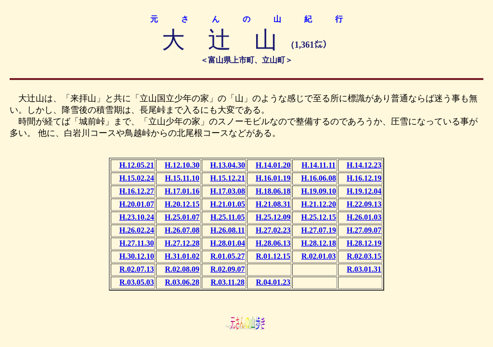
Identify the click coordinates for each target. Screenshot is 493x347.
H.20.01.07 (136, 204)
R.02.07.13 (136, 269)
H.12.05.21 (136, 165)
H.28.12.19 (364, 243)
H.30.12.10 (136, 256)
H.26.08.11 (227, 230)
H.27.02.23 (273, 230)
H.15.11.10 (182, 178)
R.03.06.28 (182, 282)
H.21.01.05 (227, 204)
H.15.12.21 (227, 178)
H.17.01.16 (182, 191)
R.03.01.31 (364, 269)
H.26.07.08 (182, 230)
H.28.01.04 (227, 243)
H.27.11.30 (136, 243)
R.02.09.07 (227, 269)
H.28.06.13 (273, 243)
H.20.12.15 (182, 204)
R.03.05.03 (136, 282)
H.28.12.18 (318, 243)
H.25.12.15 (318, 217)
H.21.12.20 (318, 204)
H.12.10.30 (182, 165)
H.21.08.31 (273, 204)
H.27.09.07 (364, 230)
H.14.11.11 (318, 165)
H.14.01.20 (273, 165)
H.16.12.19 (364, 178)
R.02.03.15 (364, 256)
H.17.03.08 (227, 191)
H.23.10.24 (136, 217)
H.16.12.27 (136, 191)
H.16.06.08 (318, 178)
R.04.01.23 (273, 282)
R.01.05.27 (227, 256)
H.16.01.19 (273, 178)
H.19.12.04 (364, 191)
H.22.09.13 (364, 204)
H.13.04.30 (227, 165)
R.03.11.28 (227, 282)
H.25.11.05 (227, 217)
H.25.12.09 (273, 217)
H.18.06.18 (273, 191)
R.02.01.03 (318, 256)
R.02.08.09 (182, 269)
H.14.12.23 (364, 165)
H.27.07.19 (318, 230)
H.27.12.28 (182, 243)
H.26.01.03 (364, 217)
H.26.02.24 (136, 230)
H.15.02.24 (136, 178)
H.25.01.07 (182, 217)
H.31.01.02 (182, 256)
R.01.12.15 (273, 256)
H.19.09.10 (318, 191)
